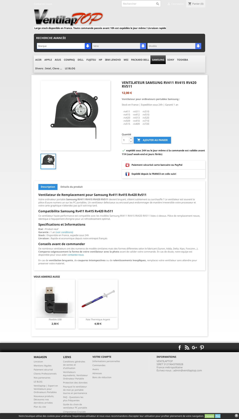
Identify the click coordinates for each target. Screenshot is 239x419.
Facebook (180, 347)
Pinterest (202, 347)
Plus (218, 416)
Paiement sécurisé (43, 369)
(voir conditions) (64, 232)
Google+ (194, 347)
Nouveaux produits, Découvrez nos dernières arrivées (44, 399)
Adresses (97, 373)
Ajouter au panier (152, 140)
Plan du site (40, 406)
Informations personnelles (106, 361)
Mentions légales (42, 365)
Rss (187, 347)
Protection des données (75, 382)
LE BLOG (38, 381)
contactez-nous (76, 254)
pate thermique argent (98, 319)
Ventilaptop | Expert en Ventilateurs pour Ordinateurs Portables (46, 389)
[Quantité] (125, 140)
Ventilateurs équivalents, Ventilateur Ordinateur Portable (75, 375)
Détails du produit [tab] (71, 186)
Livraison (38, 361)
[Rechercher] (141, 3)
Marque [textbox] (42, 46)
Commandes (98, 365)
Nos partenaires (42, 377)
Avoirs (95, 369)
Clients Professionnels (45, 373)
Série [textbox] (96, 46)
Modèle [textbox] (153, 46)
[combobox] (64, 46)
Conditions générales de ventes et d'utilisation (74, 364)
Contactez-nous (43, 4)
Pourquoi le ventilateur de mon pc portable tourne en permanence (75, 390)
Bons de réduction (101, 377)
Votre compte (101, 357)
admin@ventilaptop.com (187, 370)
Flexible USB (55, 319)
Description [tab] (48, 186)
